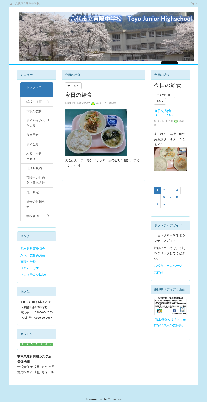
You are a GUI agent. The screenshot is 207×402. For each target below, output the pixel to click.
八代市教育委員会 (32, 255)
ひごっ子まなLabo (33, 274)
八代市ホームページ (168, 265)
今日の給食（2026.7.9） (164, 113)
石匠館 (158, 273)
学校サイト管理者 (103, 103)
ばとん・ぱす (29, 268)
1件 (160, 101)
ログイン (192, 3)
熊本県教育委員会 (32, 248)
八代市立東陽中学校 (27, 3)
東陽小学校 (28, 261)
